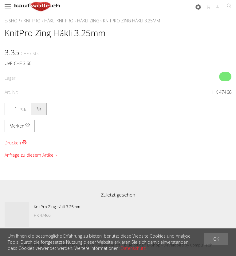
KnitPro (32, 21)
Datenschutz (133, 248)
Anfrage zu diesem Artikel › (31, 155)
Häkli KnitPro (58, 21)
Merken (20, 126)
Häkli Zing (88, 21)
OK (216, 239)
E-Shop (12, 21)
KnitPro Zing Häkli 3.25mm (131, 21)
